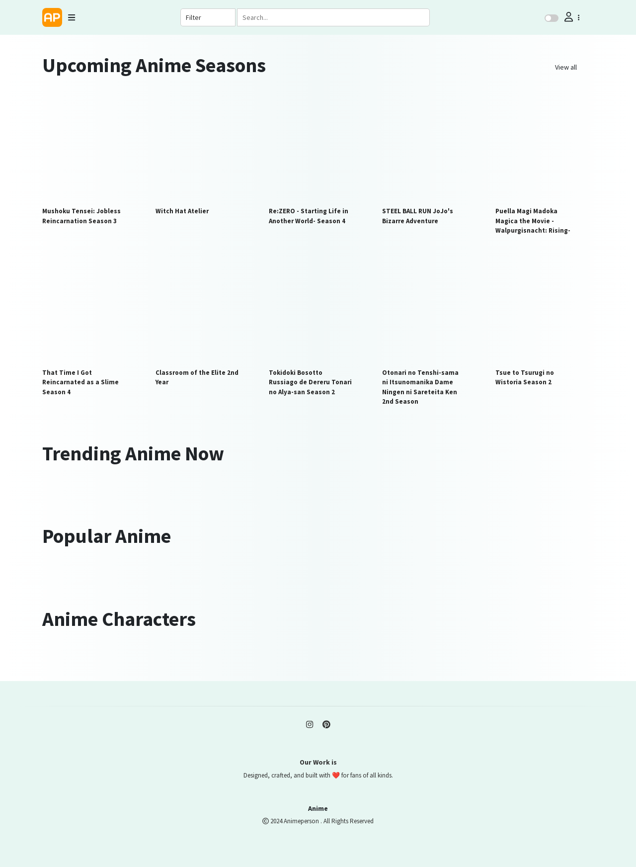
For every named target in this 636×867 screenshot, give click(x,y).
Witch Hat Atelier (182, 211)
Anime (318, 808)
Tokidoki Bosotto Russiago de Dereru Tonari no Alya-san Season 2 (310, 382)
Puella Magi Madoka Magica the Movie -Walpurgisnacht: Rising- (532, 221)
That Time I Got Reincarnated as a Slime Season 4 (80, 382)
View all (566, 67)
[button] (570, 17)
